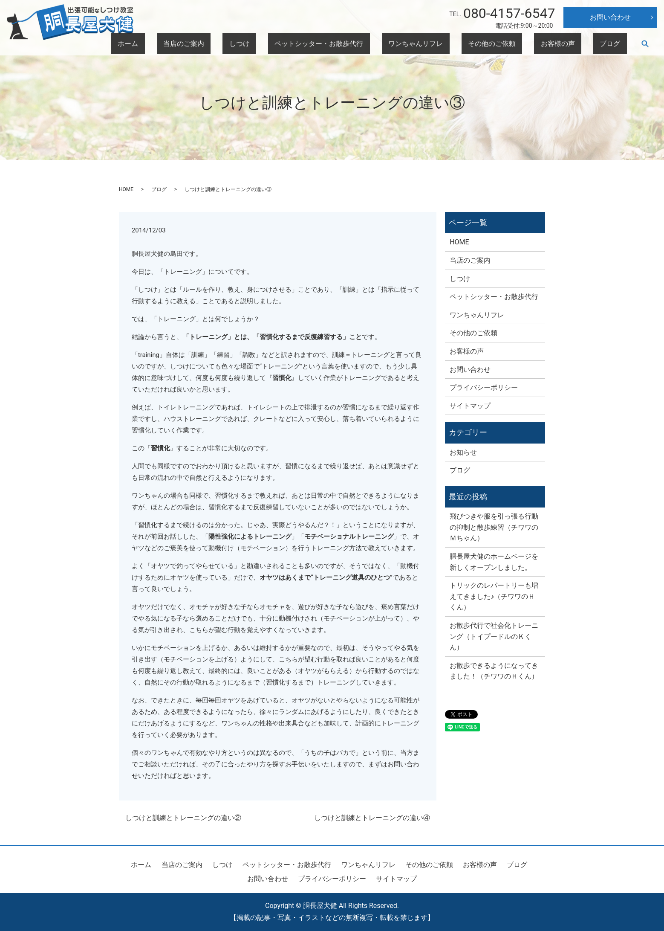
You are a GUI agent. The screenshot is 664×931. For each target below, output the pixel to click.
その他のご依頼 (534, 44)
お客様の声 (582, 44)
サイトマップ (470, 406)
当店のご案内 (304, 44)
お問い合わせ (610, 17)
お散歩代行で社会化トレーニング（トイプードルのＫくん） (494, 636)
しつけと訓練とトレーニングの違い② (183, 818)
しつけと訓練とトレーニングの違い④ (372, 818)
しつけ (343, 44)
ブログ (617, 44)
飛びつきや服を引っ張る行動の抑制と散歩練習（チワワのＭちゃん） (494, 527)
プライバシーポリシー (484, 387)
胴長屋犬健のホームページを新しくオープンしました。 (494, 561)
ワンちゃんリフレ (477, 44)
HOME (126, 189)
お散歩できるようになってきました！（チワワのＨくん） (494, 671)
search (644, 44)
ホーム (265, 44)
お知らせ (463, 452)
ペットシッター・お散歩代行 (403, 44)
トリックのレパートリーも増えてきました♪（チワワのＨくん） (494, 596)
